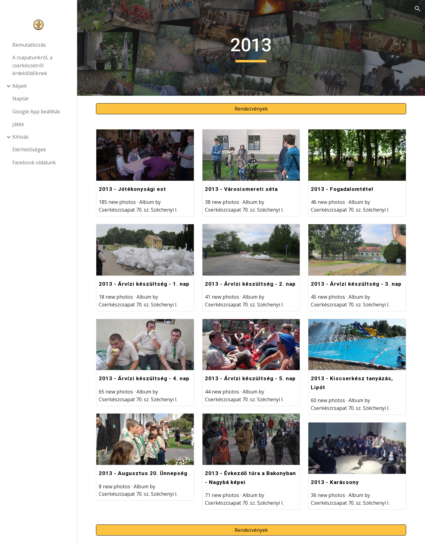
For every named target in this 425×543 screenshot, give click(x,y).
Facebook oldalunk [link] (34, 162)
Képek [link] (19, 85)
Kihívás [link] (20, 136)
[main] (251, 48)
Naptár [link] (20, 98)
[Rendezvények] (251, 108)
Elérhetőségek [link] (29, 149)
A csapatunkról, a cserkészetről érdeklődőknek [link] (32, 65)
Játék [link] (18, 124)
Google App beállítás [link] (36, 111)
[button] (417, 8)
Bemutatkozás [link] (29, 44)
